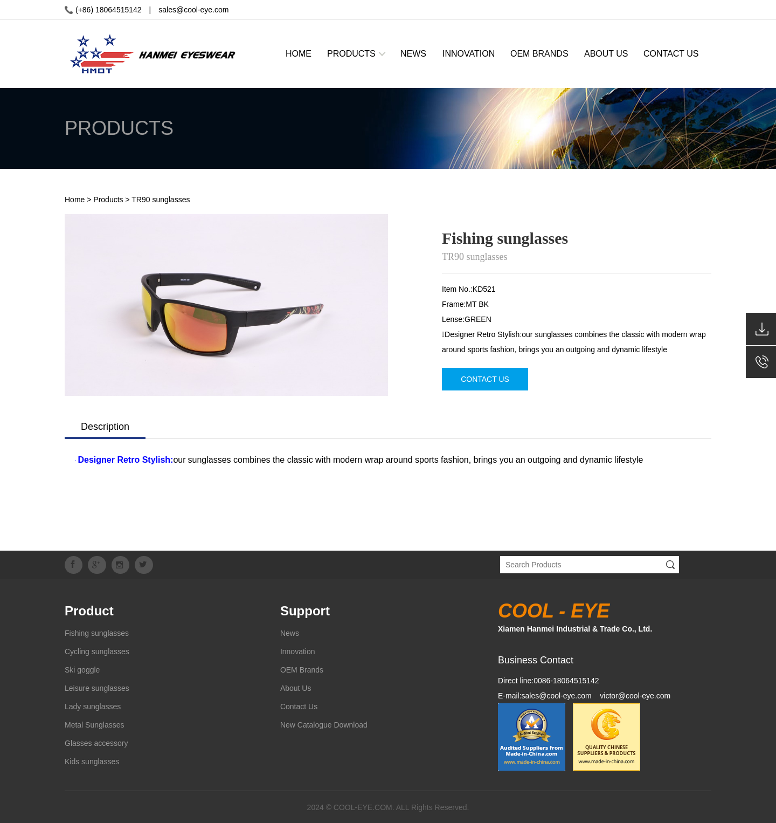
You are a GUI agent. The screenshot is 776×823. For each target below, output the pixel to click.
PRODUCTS (351, 53)
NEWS (413, 53)
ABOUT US (606, 53)
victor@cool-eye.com (635, 695)
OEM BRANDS (539, 53)
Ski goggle (82, 669)
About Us (295, 687)
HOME (298, 53)
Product (89, 610)
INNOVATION (468, 53)
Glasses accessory (96, 742)
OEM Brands (301, 669)
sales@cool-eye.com (193, 9)
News (289, 632)
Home (75, 199)
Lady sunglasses (93, 706)
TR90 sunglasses (160, 199)
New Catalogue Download (324, 724)
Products (108, 199)
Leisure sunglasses (97, 687)
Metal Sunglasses (94, 724)
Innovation (297, 651)
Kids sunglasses (92, 761)
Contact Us (298, 706)
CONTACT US (671, 53)
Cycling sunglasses (97, 651)
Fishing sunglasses (97, 632)
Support (305, 610)
